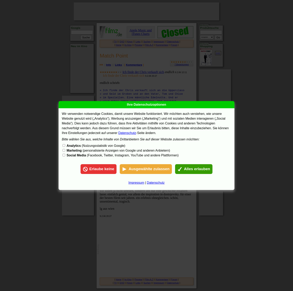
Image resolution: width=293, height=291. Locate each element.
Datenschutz (127, 133)
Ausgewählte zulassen (145, 169)
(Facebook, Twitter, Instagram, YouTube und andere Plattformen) (122, 155)
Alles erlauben (193, 169)
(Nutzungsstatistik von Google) (96, 145)
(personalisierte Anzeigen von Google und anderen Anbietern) (118, 150)
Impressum (136, 182)
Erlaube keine (98, 169)
